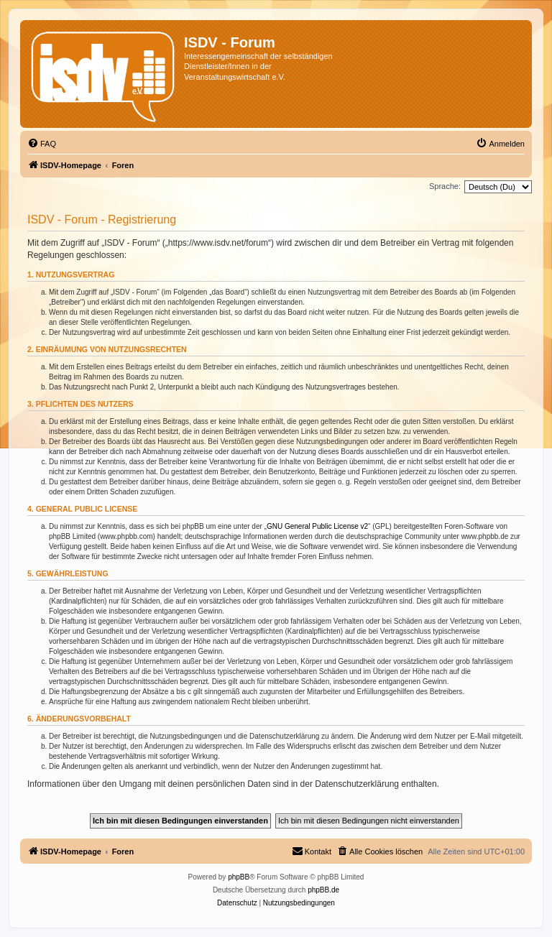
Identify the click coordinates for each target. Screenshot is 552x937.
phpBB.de (323, 890)
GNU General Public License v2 (317, 526)
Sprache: (445, 186)
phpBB (238, 877)
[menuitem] (41, 143)
